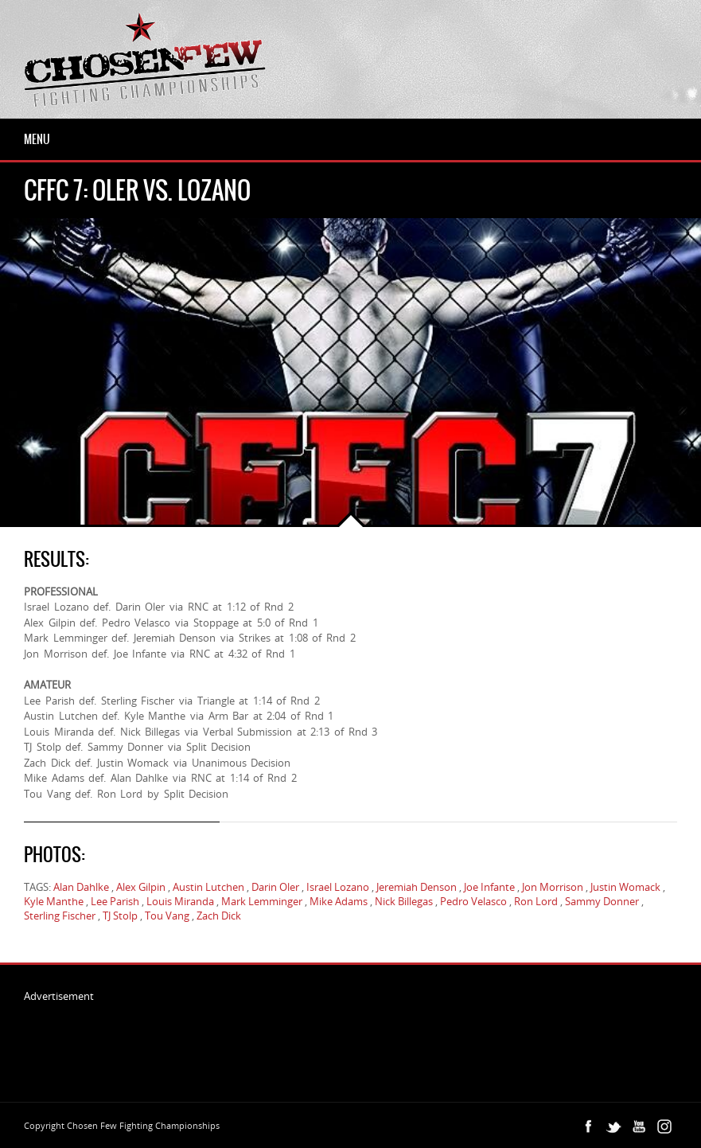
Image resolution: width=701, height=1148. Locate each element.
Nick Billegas (404, 901)
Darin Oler (275, 887)
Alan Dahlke (81, 887)
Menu (37, 139)
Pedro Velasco (473, 901)
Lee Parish (115, 901)
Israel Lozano (337, 887)
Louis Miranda (180, 901)
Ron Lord (536, 901)
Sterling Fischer (59, 915)
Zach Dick (219, 915)
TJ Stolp (120, 915)
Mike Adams (339, 901)
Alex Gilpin (141, 887)
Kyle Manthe (54, 901)
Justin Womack (625, 887)
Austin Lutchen (208, 887)
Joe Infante (489, 887)
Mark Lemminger (261, 901)
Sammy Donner (602, 901)
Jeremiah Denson (416, 887)
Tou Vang (167, 915)
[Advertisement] (313, 1039)
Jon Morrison (552, 887)
